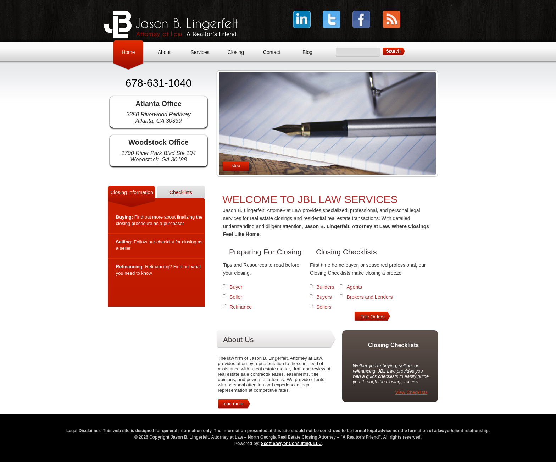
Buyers (324, 297)
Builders (325, 287)
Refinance (240, 307)
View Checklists (411, 392)
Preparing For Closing (265, 252)
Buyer (236, 287)
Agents (354, 287)
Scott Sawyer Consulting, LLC (291, 443)
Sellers (324, 307)
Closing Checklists (346, 252)
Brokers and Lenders (369, 297)
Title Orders (372, 316)
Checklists (180, 192)
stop (236, 165)
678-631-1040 (159, 83)
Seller (235, 297)
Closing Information (131, 192)
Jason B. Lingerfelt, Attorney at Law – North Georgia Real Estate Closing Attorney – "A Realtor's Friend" (171, 24)
